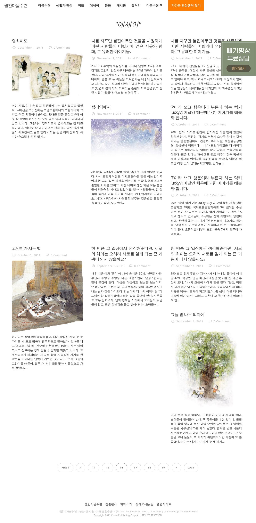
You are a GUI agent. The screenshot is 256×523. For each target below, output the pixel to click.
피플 (81, 5)
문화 (108, 5)
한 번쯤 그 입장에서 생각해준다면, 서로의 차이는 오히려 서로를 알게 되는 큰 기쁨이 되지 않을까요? (126, 253)
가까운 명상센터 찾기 (186, 5)
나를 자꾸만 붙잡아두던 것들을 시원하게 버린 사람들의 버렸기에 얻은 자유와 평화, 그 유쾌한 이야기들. (126, 46)
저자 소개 (126, 504)
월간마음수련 (15, 5)
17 (135, 467)
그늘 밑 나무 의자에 (187, 314)
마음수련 (44, 5)
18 (149, 467)
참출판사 (111, 504)
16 (121, 467)
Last (191, 467)
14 (93, 467)
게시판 (121, 5)
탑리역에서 (101, 107)
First (65, 467)
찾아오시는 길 (144, 504)
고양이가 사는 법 (26, 248)
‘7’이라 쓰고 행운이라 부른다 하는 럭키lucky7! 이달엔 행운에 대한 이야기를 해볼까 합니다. (206, 112)
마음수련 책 (154, 5)
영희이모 (19, 40)
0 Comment (62, 47)
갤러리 (136, 5)
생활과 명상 (64, 5)
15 (107, 467)
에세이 (94, 5)
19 (163, 467)
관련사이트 (164, 504)
